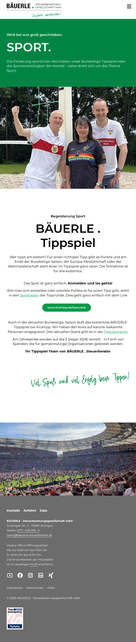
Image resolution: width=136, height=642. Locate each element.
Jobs (43, 510)
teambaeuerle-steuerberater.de (29, 535)
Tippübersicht (116, 332)
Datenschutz (35, 588)
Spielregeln (29, 295)
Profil (34, 564)
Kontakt (13, 510)
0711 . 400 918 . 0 (28, 530)
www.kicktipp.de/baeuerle (66, 307)
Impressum (15, 588)
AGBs (51, 588)
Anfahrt (29, 510)
